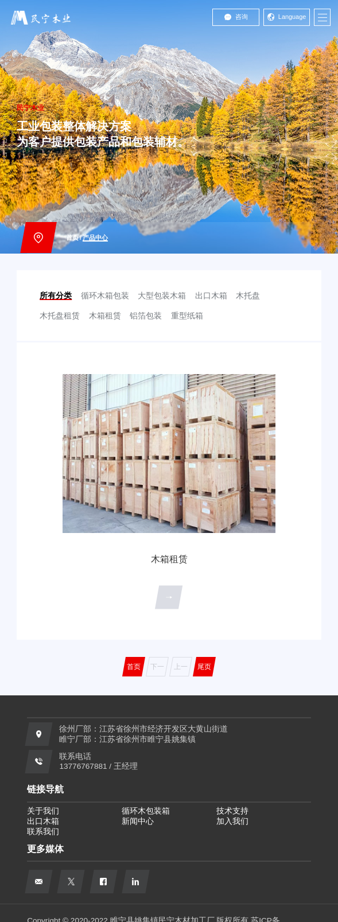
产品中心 (95, 237)
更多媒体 (45, 848)
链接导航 (45, 789)
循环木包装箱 (146, 811)
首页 (72, 237)
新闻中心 (138, 821)
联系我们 (43, 831)
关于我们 (43, 811)
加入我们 (232, 821)
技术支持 (232, 811)
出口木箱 (43, 821)
